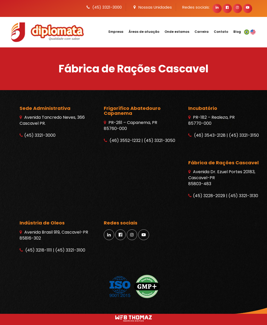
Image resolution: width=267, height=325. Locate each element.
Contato (221, 31)
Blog (237, 31)
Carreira (202, 31)
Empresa (115, 31)
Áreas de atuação (144, 31)
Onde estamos (177, 31)
